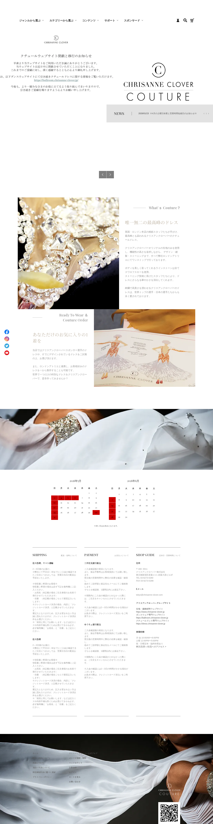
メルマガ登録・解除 (77, 758)
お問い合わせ (74, 781)
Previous (102, 174)
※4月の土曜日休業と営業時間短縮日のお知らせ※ (173, 113)
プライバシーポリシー (42, 777)
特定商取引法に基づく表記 (44, 772)
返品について (38, 762)
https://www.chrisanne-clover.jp (150, 612)
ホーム (35, 753)
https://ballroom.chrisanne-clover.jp (152, 618)
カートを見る (74, 777)
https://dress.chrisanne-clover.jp (150, 623)
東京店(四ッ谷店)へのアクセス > (151, 646)
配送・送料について (41, 758)
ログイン (72, 772)
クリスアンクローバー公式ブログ (83, 753)
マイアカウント (75, 762)
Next (110, 174)
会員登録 (73, 767)
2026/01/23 (167, 113)
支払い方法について (41, 767)
